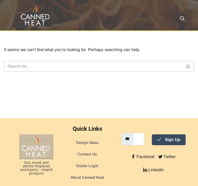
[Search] (93, 66)
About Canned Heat (87, 177)
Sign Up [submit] (168, 139)
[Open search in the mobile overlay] (182, 18)
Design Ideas (87, 142)
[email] (138, 139)
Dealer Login (87, 166)
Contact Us (87, 154)
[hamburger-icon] (168, 15)
